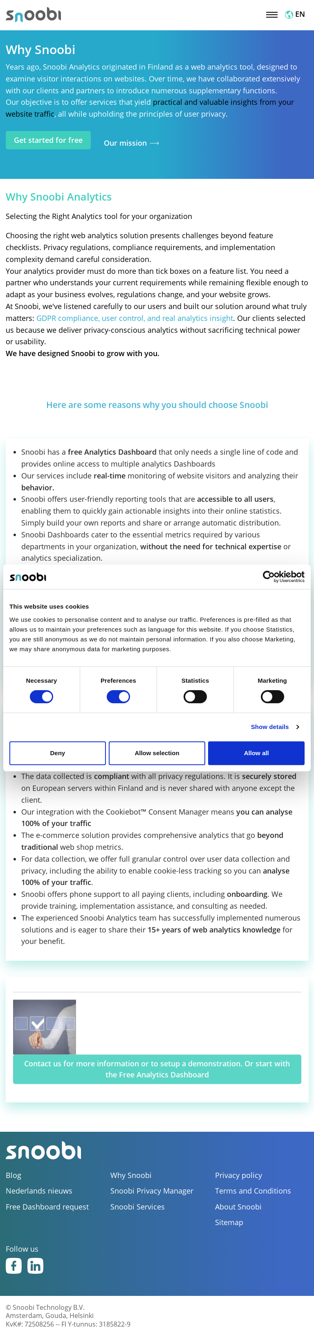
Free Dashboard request (47, 1207)
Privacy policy (238, 1175)
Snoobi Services (137, 1207)
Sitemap (229, 1222)
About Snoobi (238, 1207)
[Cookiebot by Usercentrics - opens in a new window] (269, 577)
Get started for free (48, 140)
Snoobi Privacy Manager (151, 1191)
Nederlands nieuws (39, 1191)
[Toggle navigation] (272, 14)
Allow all (256, 752)
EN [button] (295, 14)
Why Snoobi (131, 1175)
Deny (57, 752)
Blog (13, 1175)
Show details (270, 726)
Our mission (125, 143)
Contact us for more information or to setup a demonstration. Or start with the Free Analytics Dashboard (157, 1077)
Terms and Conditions (253, 1191)
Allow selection (157, 752)
